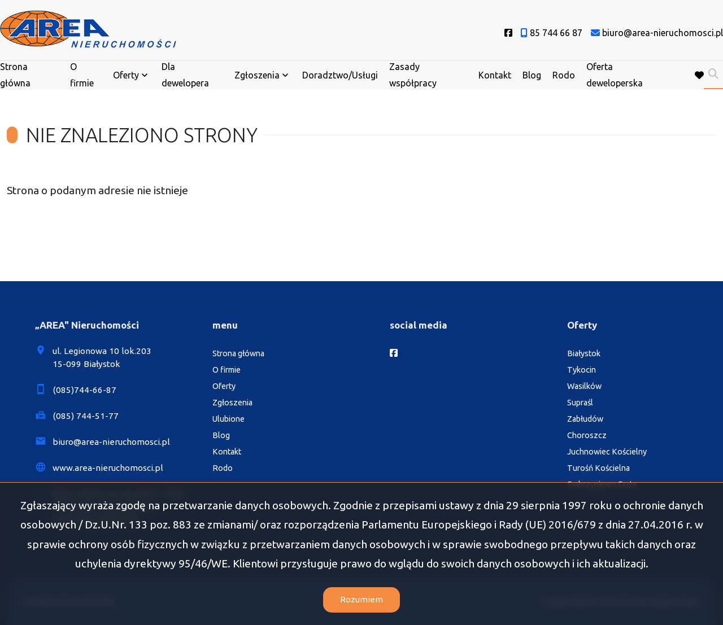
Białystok (583, 353)
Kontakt (494, 75)
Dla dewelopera (185, 75)
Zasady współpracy (413, 75)
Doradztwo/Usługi (340, 75)
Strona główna (15, 75)
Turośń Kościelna (598, 468)
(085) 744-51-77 (86, 416)
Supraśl (580, 402)
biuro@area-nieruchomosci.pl (111, 442)
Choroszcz (587, 435)
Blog (531, 75)
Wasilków (584, 386)
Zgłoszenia (257, 75)
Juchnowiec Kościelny (607, 451)
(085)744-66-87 (84, 390)
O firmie (82, 75)
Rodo (563, 75)
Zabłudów (585, 418)
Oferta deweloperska (614, 75)
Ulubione (228, 418)
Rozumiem (361, 599)
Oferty (126, 75)
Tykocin (581, 369)
